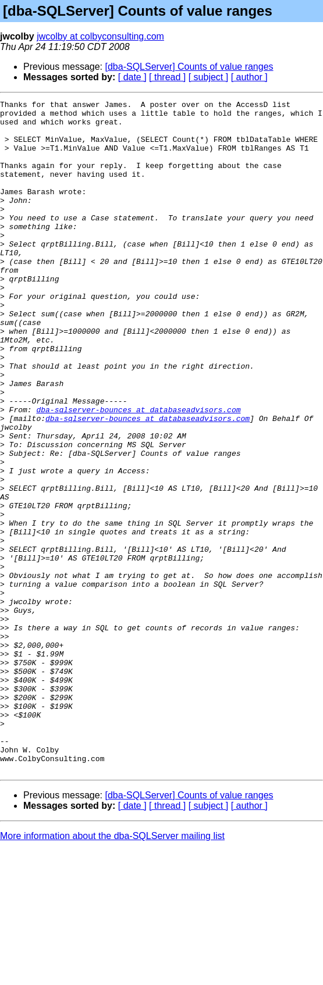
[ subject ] (208, 77)
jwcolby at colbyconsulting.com (100, 36)
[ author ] (249, 77)
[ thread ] (167, 77)
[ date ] (132, 77)
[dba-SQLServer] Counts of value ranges (189, 67)
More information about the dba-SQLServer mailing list (112, 970)
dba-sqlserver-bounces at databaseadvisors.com (138, 472)
